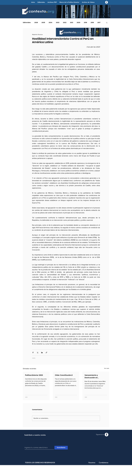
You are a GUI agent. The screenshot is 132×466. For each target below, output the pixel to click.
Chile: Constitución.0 (64, 375)
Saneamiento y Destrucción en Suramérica (91, 376)
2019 (85, 22)
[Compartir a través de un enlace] (46, 352)
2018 (92, 22)
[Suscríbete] (61, 448)
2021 (71, 22)
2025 (43, 22)
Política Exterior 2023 (34, 375)
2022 (64, 22)
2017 (98, 22)
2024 (50, 22)
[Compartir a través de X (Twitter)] (37, 352)
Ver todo (106, 368)
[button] (107, 22)
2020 (78, 22)
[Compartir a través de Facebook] (33, 352)
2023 (57, 22)
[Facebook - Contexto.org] (106, 2)
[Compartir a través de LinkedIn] (42, 352)
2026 (36, 22)
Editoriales (27, 22)
